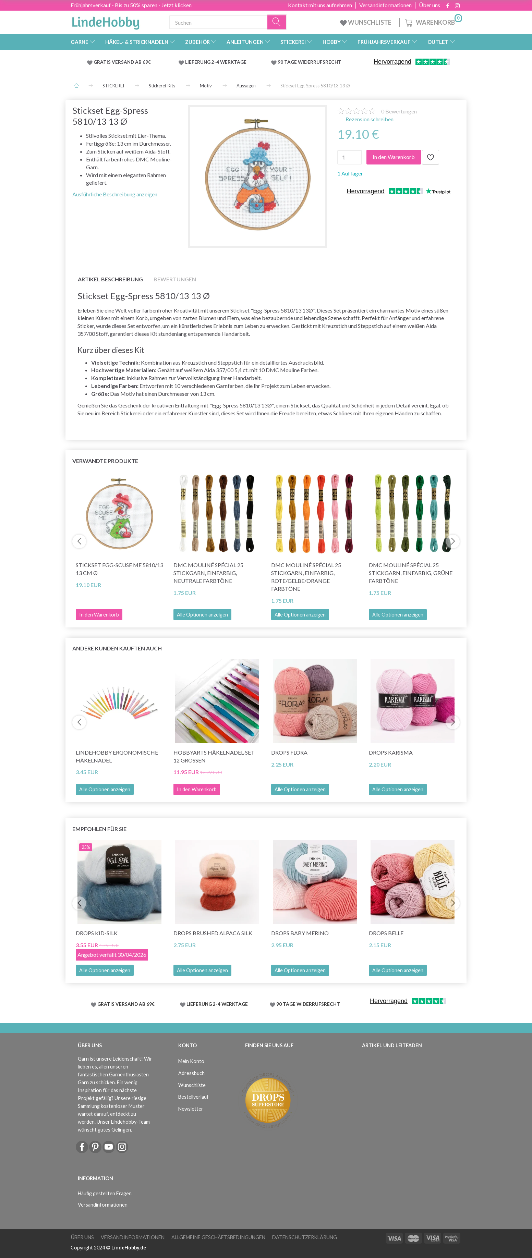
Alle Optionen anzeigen (202, 615)
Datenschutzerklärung (304, 1237)
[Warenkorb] (433, 21)
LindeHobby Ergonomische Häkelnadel (117, 756)
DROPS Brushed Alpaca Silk (212, 933)
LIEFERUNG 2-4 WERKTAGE (215, 62)
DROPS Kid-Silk (97, 933)
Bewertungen (399, 111)
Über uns (429, 5)
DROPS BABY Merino (300, 933)
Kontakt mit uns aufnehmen (320, 5)
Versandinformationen (385, 5)
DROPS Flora (289, 752)
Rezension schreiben (369, 119)
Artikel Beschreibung (110, 279)
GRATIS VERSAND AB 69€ (122, 62)
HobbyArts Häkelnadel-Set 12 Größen (214, 756)
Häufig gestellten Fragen (105, 1193)
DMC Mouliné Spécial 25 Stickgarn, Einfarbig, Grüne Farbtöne (410, 573)
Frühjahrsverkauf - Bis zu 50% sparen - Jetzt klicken (131, 5)
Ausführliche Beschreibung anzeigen (114, 194)
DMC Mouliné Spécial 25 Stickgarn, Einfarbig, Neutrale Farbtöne (208, 573)
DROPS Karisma (391, 752)
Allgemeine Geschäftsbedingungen (218, 1237)
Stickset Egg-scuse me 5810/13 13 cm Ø (119, 569)
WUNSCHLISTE (366, 22)
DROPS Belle (386, 933)
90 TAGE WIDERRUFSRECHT (309, 62)
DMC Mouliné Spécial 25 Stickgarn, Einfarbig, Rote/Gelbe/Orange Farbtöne (306, 577)
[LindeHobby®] (106, 20)
